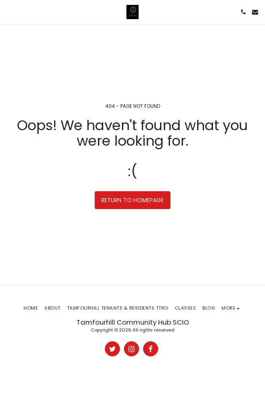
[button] (9, 11)
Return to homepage (132, 200)
